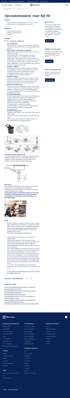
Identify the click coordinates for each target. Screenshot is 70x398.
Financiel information (29, 336)
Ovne (25, 351)
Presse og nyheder (28, 331)
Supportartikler (6, 329)
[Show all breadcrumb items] (2, 8)
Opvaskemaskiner (28, 353)
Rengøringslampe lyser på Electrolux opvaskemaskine (19, 300)
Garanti (4, 336)
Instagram (48, 341)
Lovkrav (5, 389)
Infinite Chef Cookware (8, 356)
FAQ (4, 375)
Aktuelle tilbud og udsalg (29, 373)
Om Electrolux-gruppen (29, 326)
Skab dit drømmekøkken (8, 363)
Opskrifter (5, 353)
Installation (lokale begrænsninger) (16, 1)
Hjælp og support (7, 326)
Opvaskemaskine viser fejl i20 (12, 289)
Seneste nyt (48, 331)
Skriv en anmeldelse (7, 343)
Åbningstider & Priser (7, 333)
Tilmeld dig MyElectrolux (51, 336)
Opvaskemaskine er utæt (11, 298)
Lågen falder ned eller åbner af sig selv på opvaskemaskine (21, 303)
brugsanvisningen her (24, 120)
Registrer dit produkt (7, 341)
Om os (47, 326)
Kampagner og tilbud (50, 333)
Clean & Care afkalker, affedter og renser (17, 228)
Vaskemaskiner (27, 358)
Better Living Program (50, 329)
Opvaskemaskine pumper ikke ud (13, 302)
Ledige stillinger (27, 341)
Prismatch (4, 1)
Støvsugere (5, 360)
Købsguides (5, 365)
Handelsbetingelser (7, 378)
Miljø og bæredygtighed (29, 338)
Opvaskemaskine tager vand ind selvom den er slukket (20, 290)
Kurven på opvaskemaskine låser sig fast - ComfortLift (19, 287)
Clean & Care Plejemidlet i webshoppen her (20, 233)
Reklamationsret (6, 338)
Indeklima (5, 358)
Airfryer (26, 370)
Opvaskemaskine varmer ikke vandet (15, 294)
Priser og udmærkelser (29, 333)
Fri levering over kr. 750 (32, 1)
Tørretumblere (27, 360)
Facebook (48, 338)
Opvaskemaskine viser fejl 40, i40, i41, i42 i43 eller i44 (19, 296)
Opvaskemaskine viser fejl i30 (12, 292)
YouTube (48, 343)
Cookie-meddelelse (13, 389)
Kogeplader (27, 356)
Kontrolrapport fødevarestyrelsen (10, 346)
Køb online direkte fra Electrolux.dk (10, 373)
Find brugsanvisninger (8, 331)
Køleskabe (26, 363)
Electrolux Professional (29, 329)
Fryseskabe (26, 365)
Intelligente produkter (29, 343)
